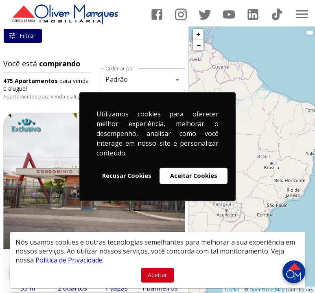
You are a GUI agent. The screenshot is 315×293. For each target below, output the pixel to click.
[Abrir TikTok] (277, 14)
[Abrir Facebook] (157, 14)
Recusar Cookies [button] (126, 175)
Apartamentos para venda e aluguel (45, 96)
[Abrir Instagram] (181, 14)
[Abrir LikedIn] (253, 14)
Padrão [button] (116, 79)
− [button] (199, 45)
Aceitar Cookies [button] (193, 175)
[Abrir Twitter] (205, 14)
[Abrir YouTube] (229, 14)
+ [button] (198, 34)
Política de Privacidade (69, 260)
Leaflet (232, 289)
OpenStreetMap (266, 289)
